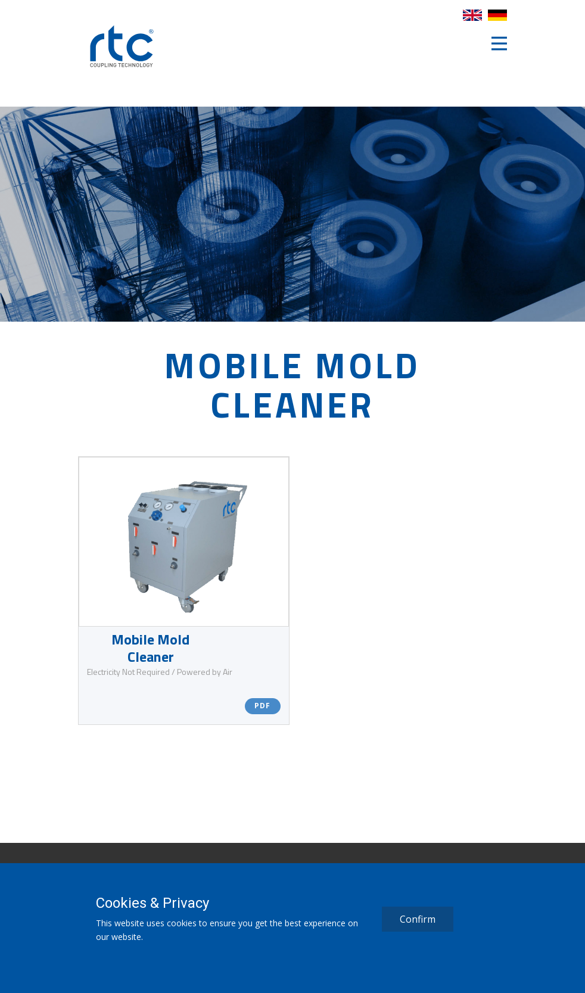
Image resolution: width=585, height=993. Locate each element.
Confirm (417, 919)
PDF (262, 706)
